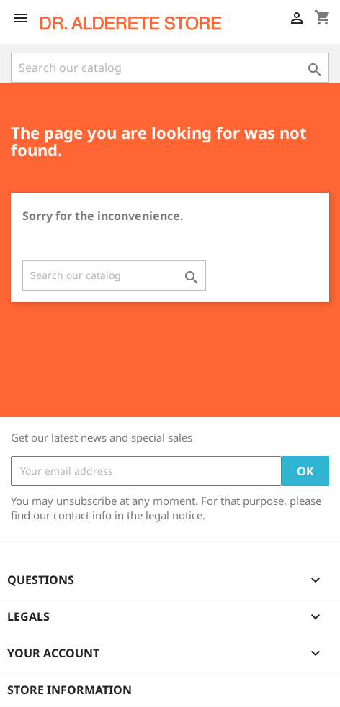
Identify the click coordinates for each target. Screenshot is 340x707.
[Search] (170, 68)
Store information (69, 690)
